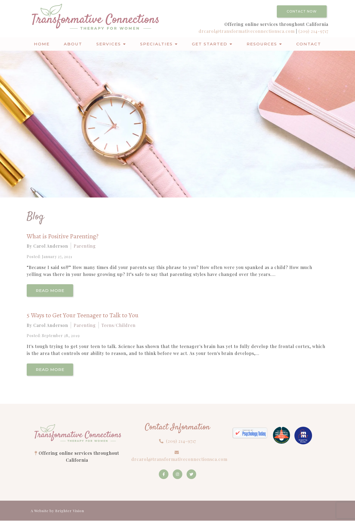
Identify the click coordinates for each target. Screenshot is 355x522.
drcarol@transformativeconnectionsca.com (247, 31)
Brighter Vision (69, 512)
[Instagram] (177, 475)
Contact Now (302, 11)
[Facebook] (163, 475)
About (73, 43)
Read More (51, 290)
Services (108, 43)
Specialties (156, 43)
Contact (308, 43)
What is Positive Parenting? (62, 236)
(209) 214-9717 (313, 31)
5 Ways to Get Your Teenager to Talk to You (83, 315)
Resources (262, 43)
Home (42, 43)
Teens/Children (118, 326)
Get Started (209, 43)
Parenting (85, 246)
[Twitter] (191, 475)
